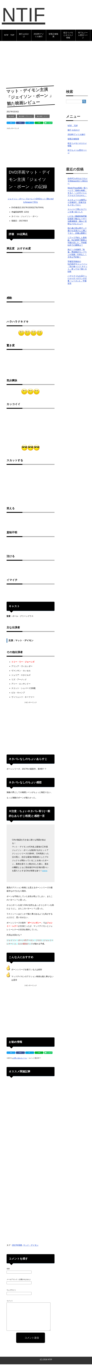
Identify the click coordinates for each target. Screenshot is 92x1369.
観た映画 (11, 121)
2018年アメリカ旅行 (39, 40)
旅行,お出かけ (24, 40)
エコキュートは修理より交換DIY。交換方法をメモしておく (77, 207)
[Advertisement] (46, 66)
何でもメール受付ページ (83, 39)
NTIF (28, 17)
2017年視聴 (17, 1250)
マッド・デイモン (30, 1250)
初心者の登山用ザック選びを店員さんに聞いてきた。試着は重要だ (77, 235)
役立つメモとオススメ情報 (68, 39)
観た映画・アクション (25, 121)
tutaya (44, 875)
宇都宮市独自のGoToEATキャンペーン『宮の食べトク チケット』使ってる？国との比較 (77, 271)
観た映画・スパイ (42, 121)
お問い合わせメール (20, 1063)
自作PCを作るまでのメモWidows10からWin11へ (78, 185)
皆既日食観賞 (53, 40)
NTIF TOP (9, 40)
